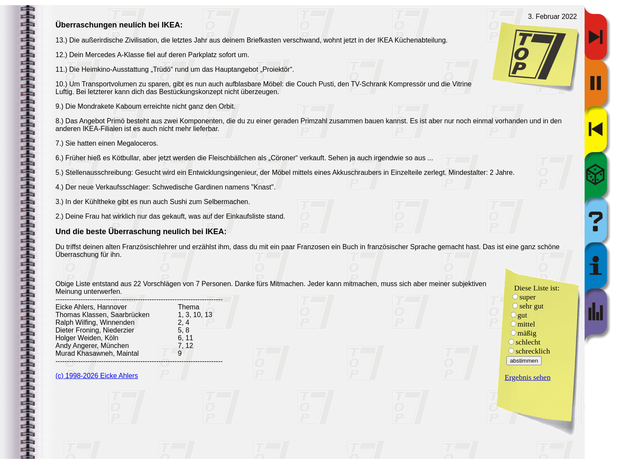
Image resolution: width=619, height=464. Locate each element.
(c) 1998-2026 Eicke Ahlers (96, 375)
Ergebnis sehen (528, 377)
